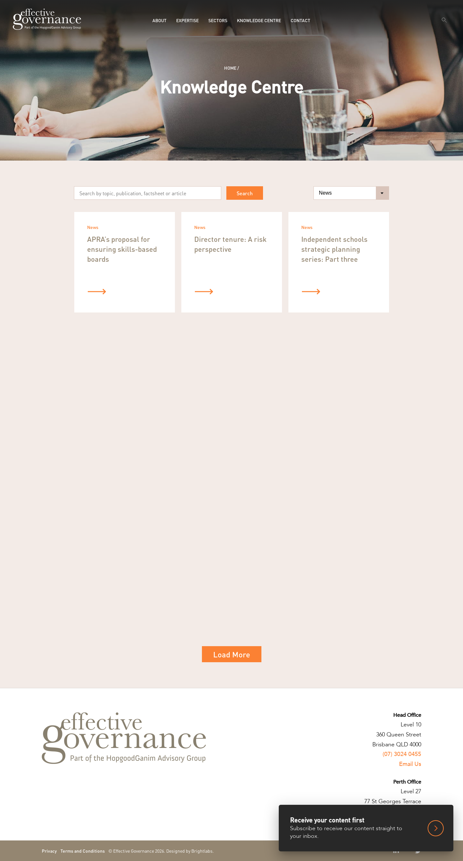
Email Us (410, 764)
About (159, 20)
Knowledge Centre (259, 20)
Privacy (49, 850)
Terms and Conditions (82, 850)
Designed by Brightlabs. (190, 850)
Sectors (217, 20)
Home (230, 68)
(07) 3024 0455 (402, 754)
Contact (300, 20)
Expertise (187, 20)
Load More (231, 654)
